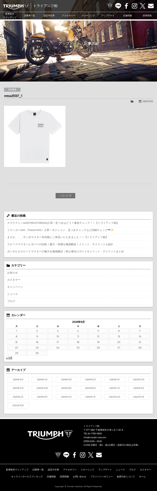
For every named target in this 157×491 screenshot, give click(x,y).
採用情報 (147, 15)
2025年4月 (18, 396)
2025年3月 (42, 396)
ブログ (11, 301)
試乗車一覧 (29, 15)
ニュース (12, 294)
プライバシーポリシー (101, 475)
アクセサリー (68, 15)
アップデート (108, 15)
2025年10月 (42, 388)
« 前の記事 (65, 195)
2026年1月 (115, 379)
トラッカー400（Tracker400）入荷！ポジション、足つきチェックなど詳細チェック (60, 230)
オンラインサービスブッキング (27, 475)
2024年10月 (18, 405)
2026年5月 (18, 379)
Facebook (126, 6)
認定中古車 (49, 15)
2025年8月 (90, 388)
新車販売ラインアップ (17, 469)
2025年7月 (114, 388)
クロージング (88, 15)
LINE (118, 6)
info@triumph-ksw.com (95, 437)
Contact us (151, 6)
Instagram (134, 6)
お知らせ (12, 272)
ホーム (142, 475)
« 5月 (9, 357)
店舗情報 (127, 15)
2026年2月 (90, 379)
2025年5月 (138, 388)
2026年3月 (66, 379)
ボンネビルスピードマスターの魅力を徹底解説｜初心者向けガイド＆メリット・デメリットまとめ (65, 251)
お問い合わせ (79, 475)
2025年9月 (66, 388)
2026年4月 (42, 379)
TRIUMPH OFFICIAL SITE (110, 6)
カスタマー (13, 279)
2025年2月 (66, 396)
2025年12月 (139, 379)
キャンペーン (15, 286)
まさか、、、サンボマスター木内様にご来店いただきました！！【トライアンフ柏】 (57, 237)
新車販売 (10, 16)
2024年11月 (138, 396)
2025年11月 (18, 388)
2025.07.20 (148, 101)
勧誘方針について (126, 475)
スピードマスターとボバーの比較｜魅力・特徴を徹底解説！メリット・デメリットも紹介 (60, 244)
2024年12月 (114, 396)
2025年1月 (90, 396)
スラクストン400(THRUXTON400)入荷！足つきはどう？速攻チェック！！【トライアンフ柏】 (63, 222)
